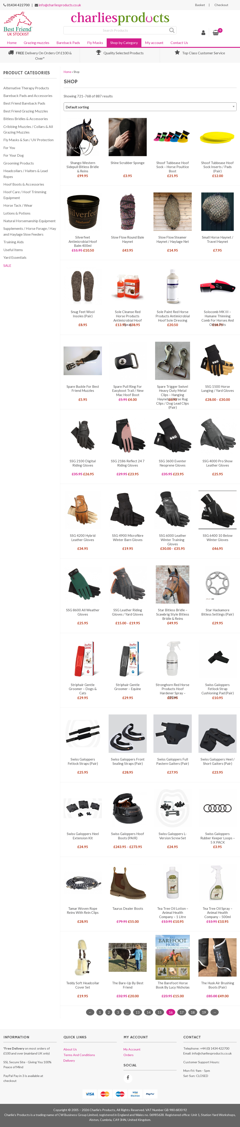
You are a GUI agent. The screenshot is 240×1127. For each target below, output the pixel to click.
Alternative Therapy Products (26, 88)
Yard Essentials (14, 257)
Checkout (221, 5)
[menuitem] (11, 42)
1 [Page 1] (100, 1012)
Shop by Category (124, 42)
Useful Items (13, 250)
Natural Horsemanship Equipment (29, 221)
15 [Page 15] (160, 1012)
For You (9, 147)
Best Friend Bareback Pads (24, 103)
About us (70, 1049)
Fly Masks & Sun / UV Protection (28, 140)
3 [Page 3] (118, 1012)
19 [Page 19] (204, 1012)
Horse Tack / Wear (17, 205)
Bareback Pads (68, 42)
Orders (128, 1055)
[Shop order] (150, 106)
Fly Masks (95, 42)
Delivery (69, 1060)
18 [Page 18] (193, 1012)
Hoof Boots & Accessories (23, 184)
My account (154, 42)
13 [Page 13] (138, 1012)
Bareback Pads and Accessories (27, 95)
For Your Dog (13, 155)
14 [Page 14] (149, 1012)
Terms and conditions (79, 1055)
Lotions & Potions (16, 213)
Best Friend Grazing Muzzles (25, 111)
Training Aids (13, 242)
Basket (200, 5)
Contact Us (179, 42)
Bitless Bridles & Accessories (25, 118)
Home (12, 42)
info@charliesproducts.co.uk (60, 5)
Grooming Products (18, 163)
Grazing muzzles (36, 42)
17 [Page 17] (182, 1012)
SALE (7, 265)
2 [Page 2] (109, 1012)
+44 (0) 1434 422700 (214, 1048)
